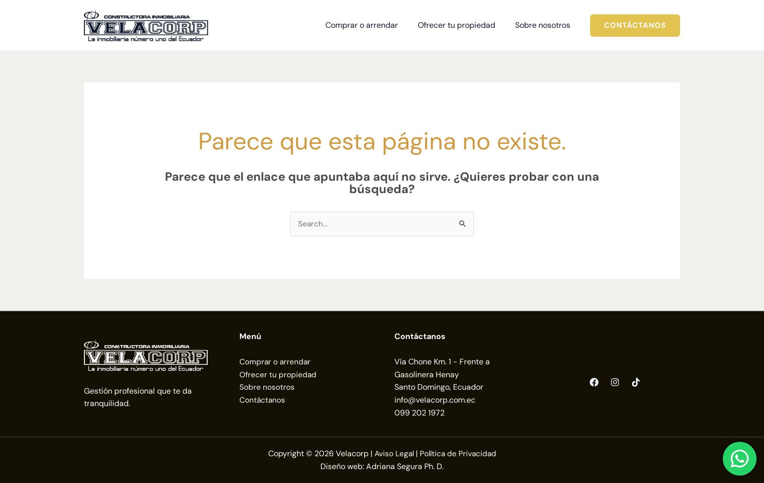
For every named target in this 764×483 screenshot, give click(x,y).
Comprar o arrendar (275, 362)
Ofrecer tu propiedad (278, 375)
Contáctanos (262, 400)
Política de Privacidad (458, 454)
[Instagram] (615, 382)
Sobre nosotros (267, 387)
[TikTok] (635, 382)
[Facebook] (594, 382)
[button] (635, 25)
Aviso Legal (393, 454)
